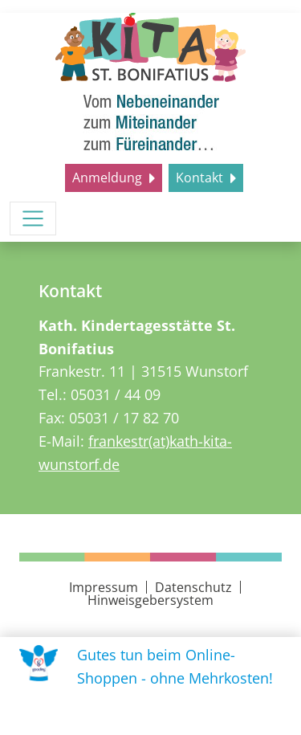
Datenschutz (193, 587)
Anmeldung (108, 177)
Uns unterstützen (154, 712)
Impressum (103, 587)
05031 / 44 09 (116, 394)
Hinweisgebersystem (150, 600)
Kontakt (201, 177)
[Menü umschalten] (33, 218)
